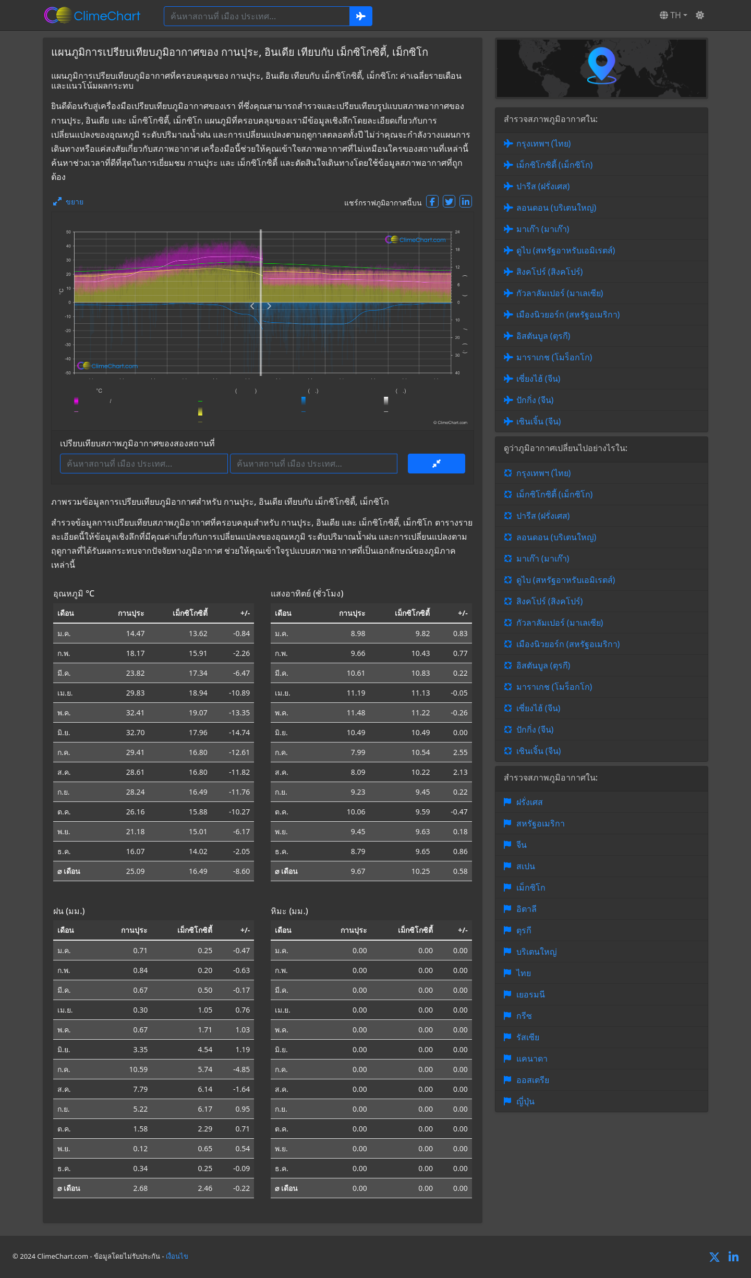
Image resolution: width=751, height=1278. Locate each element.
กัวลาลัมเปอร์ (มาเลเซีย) (559, 293)
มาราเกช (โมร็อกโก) (554, 357)
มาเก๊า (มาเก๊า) (543, 229)
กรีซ (524, 1015)
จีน (521, 844)
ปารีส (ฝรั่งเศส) (543, 186)
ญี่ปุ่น (525, 1101)
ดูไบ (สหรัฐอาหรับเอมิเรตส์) (565, 250)
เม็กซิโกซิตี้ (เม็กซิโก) (554, 165)
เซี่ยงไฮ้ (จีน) (538, 378)
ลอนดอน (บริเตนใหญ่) (556, 207)
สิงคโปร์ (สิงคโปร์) (549, 271)
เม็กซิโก (531, 887)
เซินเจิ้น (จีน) (538, 421)
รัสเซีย (527, 1037)
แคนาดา (532, 1058)
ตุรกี (523, 930)
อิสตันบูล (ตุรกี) (543, 336)
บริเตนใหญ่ (536, 951)
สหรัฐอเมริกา (540, 823)
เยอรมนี (530, 994)
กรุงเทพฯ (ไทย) (543, 143)
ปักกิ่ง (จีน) (535, 400)
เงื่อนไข (177, 1256)
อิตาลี (526, 909)
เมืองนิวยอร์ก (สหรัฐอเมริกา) (568, 314)
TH (670, 15)
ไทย (523, 973)
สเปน (525, 866)
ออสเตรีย (532, 1080)
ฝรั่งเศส (529, 802)
